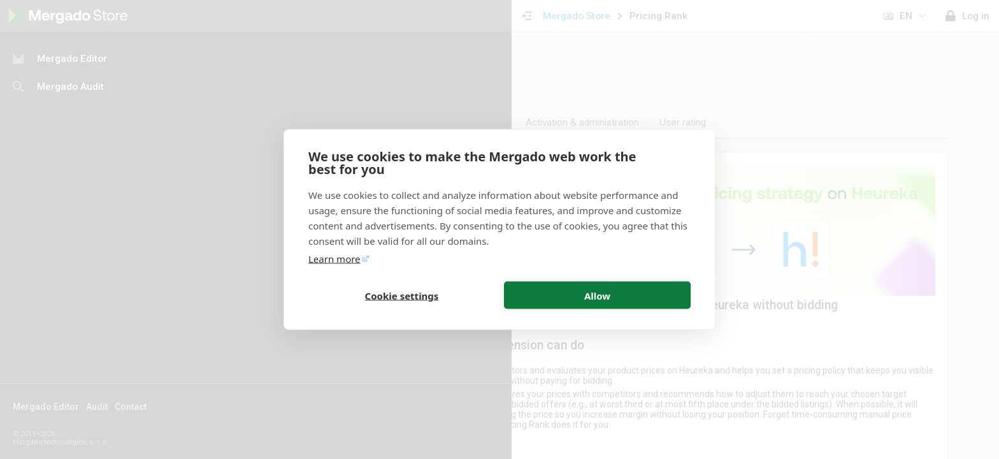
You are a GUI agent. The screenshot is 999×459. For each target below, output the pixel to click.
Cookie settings (402, 295)
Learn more (334, 258)
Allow (597, 295)
